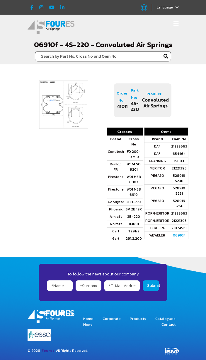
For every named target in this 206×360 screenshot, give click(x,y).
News (88, 324)
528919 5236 (179, 178)
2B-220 (133, 216)
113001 (134, 224)
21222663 (179, 146)
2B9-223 (133, 202)
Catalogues (165, 318)
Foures (48, 350)
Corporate (112, 318)
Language (168, 7)
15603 (179, 161)
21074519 (179, 228)
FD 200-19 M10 (134, 154)
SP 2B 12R (134, 209)
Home (88, 318)
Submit (153, 285)
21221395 (179, 168)
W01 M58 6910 (134, 192)
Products (138, 318)
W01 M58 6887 (134, 179)
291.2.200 (134, 238)
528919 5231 (179, 191)
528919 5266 (179, 203)
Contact (168, 324)
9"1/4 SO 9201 (134, 167)
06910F (179, 235)
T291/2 (133, 231)
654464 (179, 153)
